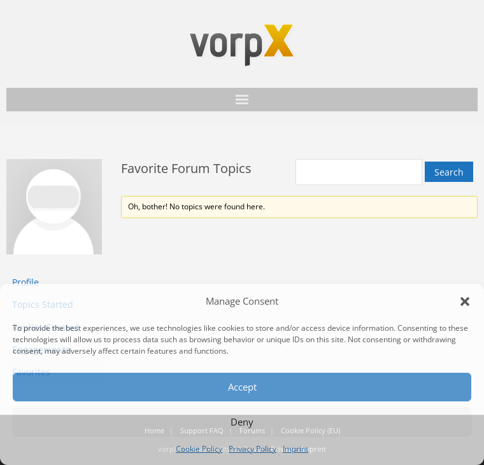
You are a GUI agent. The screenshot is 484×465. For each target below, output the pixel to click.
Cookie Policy (199, 448)
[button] (465, 301)
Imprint (295, 448)
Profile (25, 282)
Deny (242, 421)
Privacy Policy (252, 448)
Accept (242, 386)
